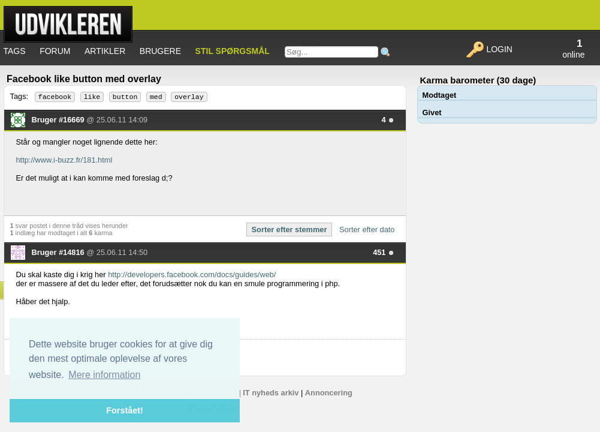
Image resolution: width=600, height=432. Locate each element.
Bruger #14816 (59, 252)
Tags (15, 51)
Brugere (160, 51)
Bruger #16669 (59, 119)
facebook (54, 97)
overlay (188, 97)
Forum (55, 51)
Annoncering (328, 392)
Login (488, 49)
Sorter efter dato (366, 229)
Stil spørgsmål (232, 51)
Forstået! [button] (124, 410)
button (125, 97)
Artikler (105, 51)
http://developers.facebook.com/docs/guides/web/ (192, 274)
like (92, 97)
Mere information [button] (104, 375)
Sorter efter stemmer (289, 229)
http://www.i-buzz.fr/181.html (64, 159)
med (156, 97)
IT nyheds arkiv (271, 392)
